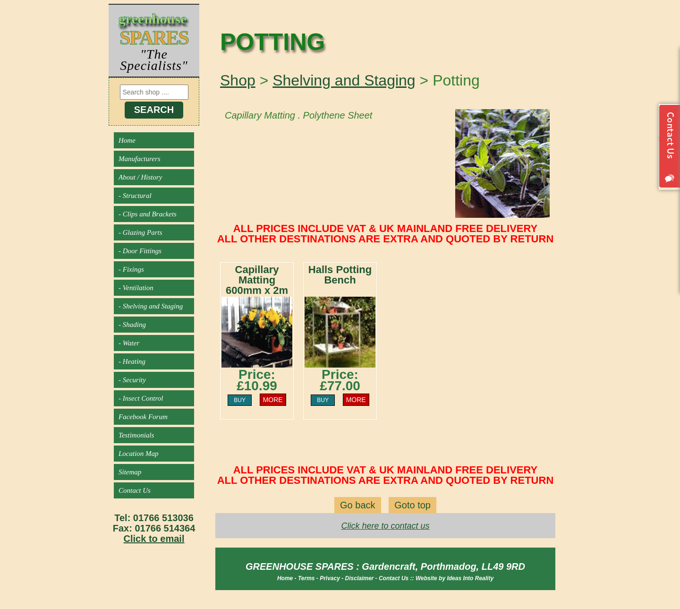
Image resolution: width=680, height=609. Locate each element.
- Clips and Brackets (148, 214)
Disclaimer (359, 578)
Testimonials (136, 435)
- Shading (132, 324)
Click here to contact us (385, 526)
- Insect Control (141, 398)
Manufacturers (140, 159)
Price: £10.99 (257, 380)
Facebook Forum (143, 416)
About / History (140, 177)
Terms (306, 578)
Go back (357, 505)
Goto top (412, 505)
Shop (237, 80)
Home (127, 140)
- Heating (132, 361)
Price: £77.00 (340, 380)
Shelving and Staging (343, 80)
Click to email (154, 538)
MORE (273, 399)
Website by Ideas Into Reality (454, 578)
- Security (132, 380)
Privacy (330, 578)
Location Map (139, 453)
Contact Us (135, 490)
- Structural (135, 195)
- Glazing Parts (140, 232)
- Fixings (131, 269)
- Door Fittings (140, 251)
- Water (129, 343)
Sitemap (130, 472)
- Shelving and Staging (151, 306)
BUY (240, 400)
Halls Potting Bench (340, 275)
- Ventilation (136, 288)
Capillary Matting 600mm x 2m (257, 280)
